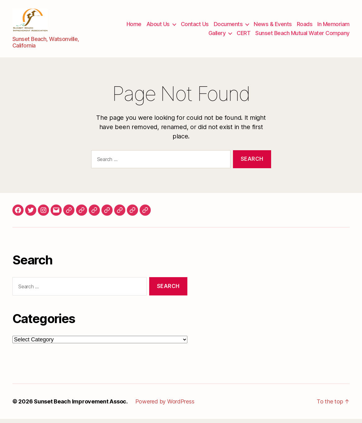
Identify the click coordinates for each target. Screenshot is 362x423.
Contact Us (195, 26)
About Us (158, 26)
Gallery (217, 35)
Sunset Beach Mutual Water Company (302, 35)
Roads (305, 26)
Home (134, 26)
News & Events (273, 26)
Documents (228, 26)
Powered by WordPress (164, 405)
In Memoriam (333, 26)
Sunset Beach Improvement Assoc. (81, 405)
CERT (243, 35)
